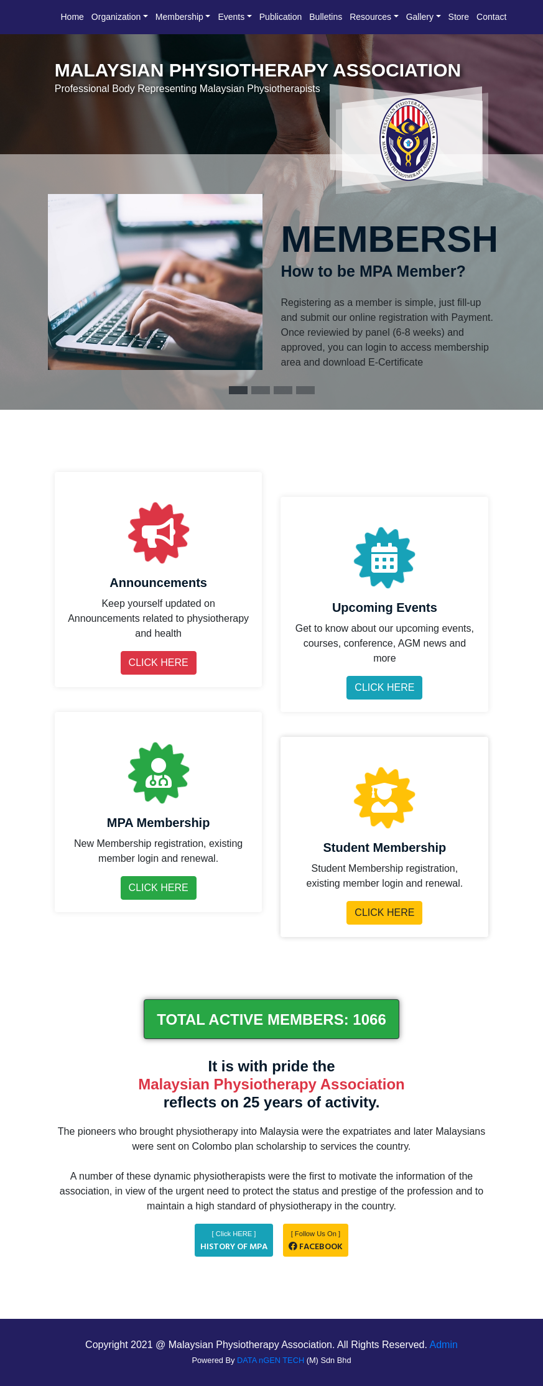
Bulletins (325, 17)
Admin (444, 1344)
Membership (179, 17)
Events (231, 17)
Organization (116, 17)
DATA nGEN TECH (270, 1360)
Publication (280, 17)
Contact (491, 17)
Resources (370, 17)
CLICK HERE (158, 662)
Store (458, 17)
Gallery (420, 17)
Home (72, 17)
